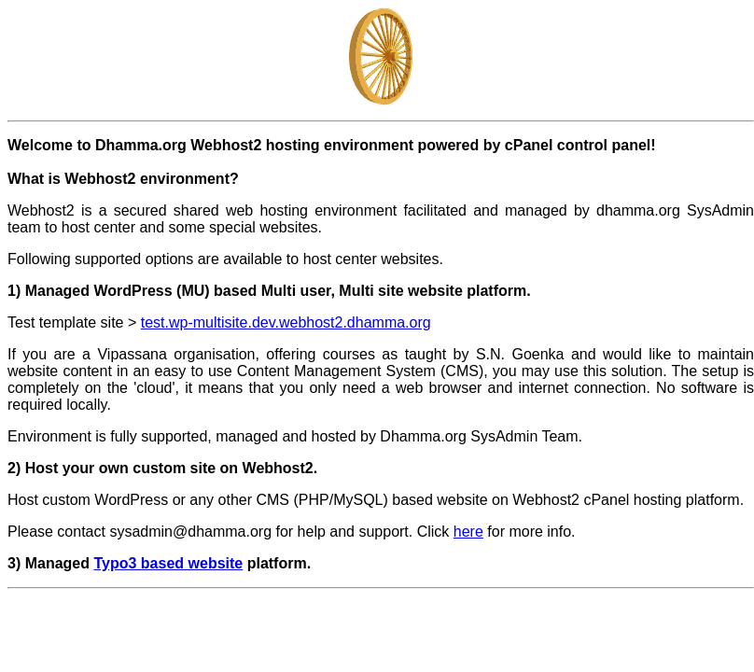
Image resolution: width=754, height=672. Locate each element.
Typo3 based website (168, 563)
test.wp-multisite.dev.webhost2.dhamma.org (286, 322)
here (468, 531)
